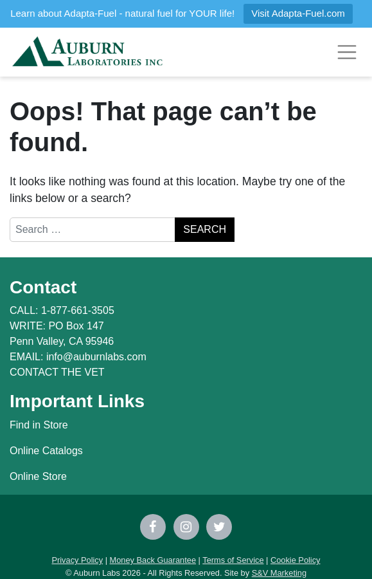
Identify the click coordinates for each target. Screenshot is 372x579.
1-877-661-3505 (77, 310)
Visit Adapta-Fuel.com (298, 13)
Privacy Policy (77, 560)
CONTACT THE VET (57, 372)
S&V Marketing (279, 573)
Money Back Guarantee (153, 560)
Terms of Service (232, 560)
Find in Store (39, 424)
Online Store (38, 476)
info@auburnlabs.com (96, 356)
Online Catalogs (46, 450)
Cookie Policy (295, 560)
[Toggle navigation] (347, 52)
